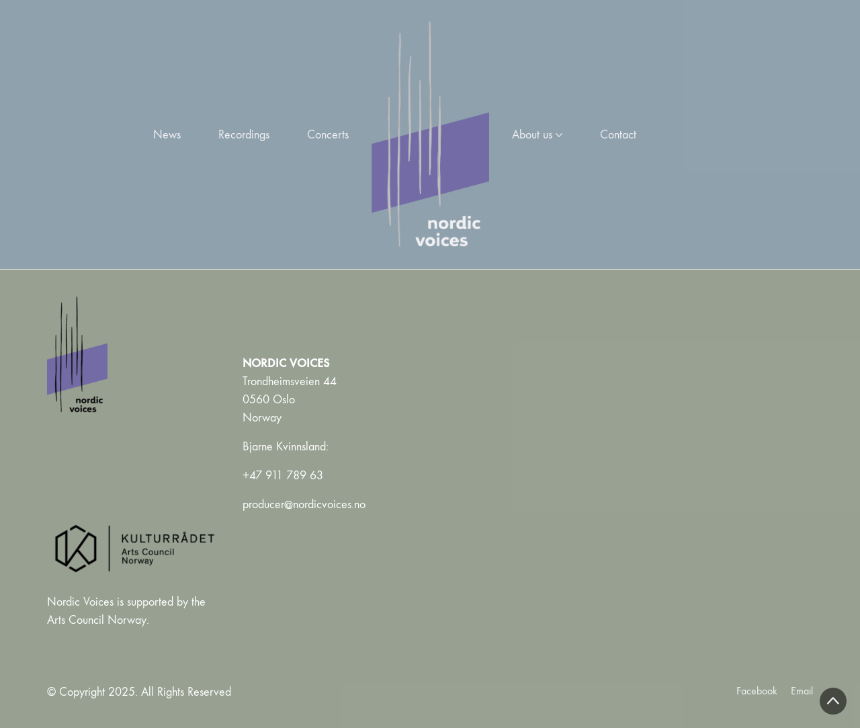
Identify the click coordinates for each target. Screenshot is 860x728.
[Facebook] (756, 690)
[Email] (802, 690)
